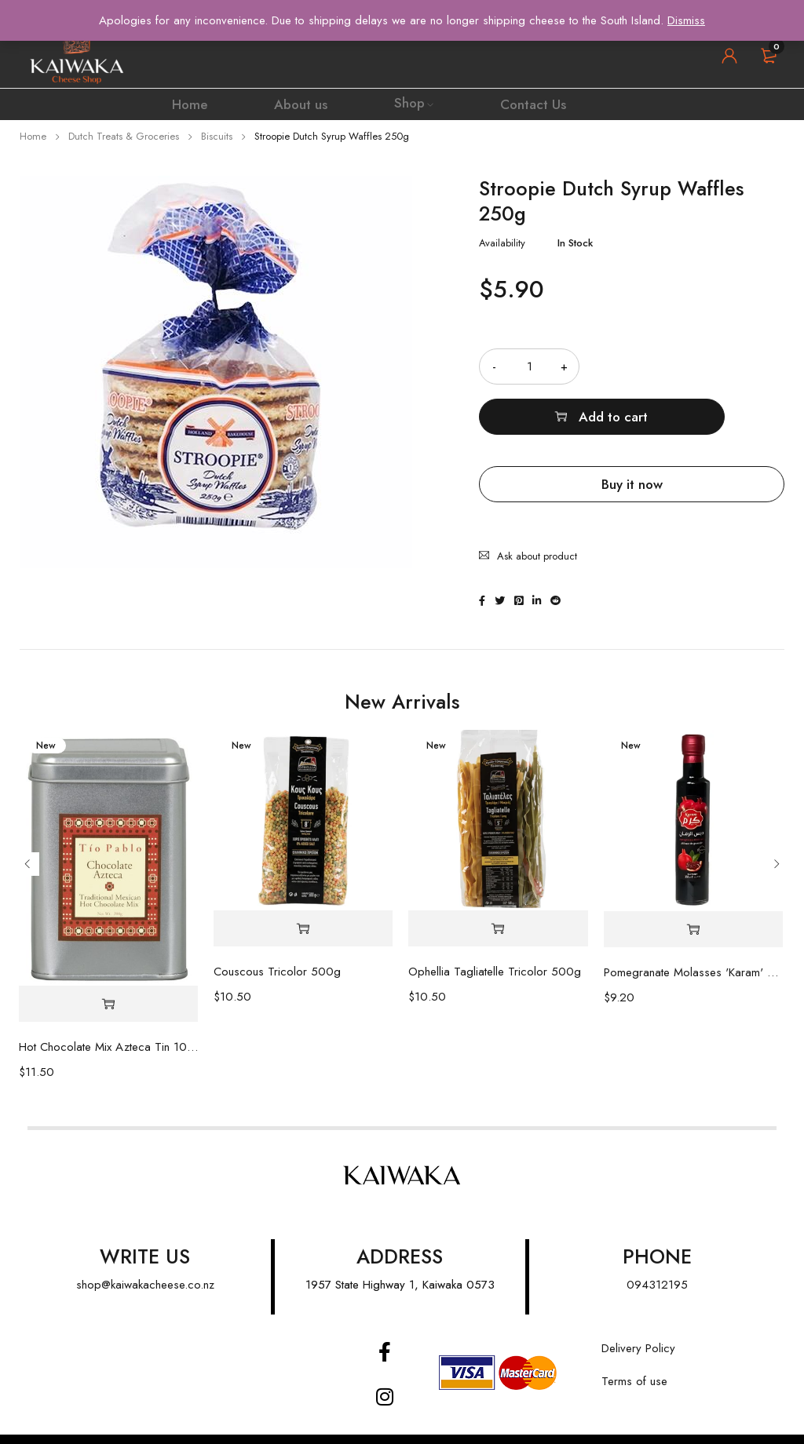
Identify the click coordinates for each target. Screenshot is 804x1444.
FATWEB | (371, 1421)
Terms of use (634, 1346)
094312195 (657, 1250)
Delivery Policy (638, 1313)
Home (33, 136)
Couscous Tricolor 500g (277, 937)
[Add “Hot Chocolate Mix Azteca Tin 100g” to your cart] (109, 969)
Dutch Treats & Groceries (123, 136)
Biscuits (216, 136)
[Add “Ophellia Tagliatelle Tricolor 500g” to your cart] (497, 894)
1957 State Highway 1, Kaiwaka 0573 (400, 1250)
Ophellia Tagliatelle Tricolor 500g (494, 937)
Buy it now (632, 434)
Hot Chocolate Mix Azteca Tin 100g (109, 1012)
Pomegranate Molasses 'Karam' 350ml (694, 937)
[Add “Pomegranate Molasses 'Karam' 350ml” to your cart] (694, 895)
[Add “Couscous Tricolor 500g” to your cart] (303, 894)
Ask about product (537, 491)
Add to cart (701, 366)
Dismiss (686, 20)
